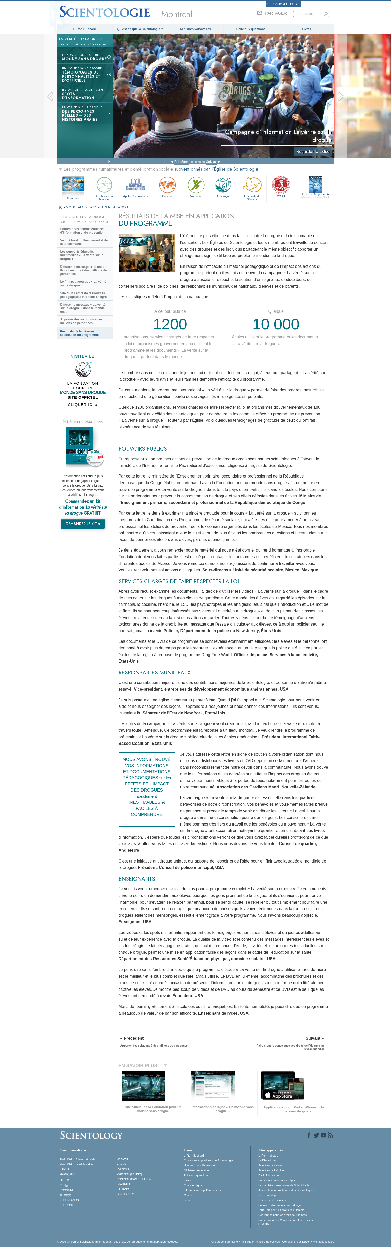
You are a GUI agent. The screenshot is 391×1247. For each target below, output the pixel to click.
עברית (64, 1180)
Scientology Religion (271, 1170)
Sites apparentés (282, 4)
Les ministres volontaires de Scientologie (283, 1185)
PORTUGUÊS (125, 1194)
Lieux (187, 1200)
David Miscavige (268, 1175)
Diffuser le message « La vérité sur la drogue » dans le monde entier (83, 308)
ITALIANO (122, 1189)
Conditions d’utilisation (296, 1241)
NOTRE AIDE (76, 207)
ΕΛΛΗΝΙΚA (123, 1184)
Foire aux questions (250, 29)
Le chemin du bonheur (104, 187)
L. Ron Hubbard (84, 29)
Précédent (181, 161)
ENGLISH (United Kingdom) (77, 1164)
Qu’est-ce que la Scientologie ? (140, 29)
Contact (189, 1195)
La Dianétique (267, 1160)
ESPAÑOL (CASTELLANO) (133, 1179)
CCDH (281, 186)
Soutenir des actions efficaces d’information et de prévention (82, 230)
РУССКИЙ (66, 1190)
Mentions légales (323, 1241)
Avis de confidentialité (224, 1241)
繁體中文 (65, 1195)
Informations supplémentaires (202, 1190)
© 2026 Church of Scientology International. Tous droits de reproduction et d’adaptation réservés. (117, 1241)
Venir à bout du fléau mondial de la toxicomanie (84, 242)
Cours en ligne (193, 1185)
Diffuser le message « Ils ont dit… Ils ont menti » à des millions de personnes (85, 270)
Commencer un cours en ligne (277, 1180)
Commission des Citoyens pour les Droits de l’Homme (286, 1221)
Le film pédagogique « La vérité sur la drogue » (83, 283)
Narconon (196, 186)
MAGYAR (122, 1159)
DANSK (64, 1169)
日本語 (64, 1185)
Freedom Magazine (315, 195)
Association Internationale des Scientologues (286, 1190)
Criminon (168, 186)
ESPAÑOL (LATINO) (129, 1174)
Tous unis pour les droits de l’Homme (281, 1210)
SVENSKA (123, 1169)
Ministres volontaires (195, 29)
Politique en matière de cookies (260, 1241)
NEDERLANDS (69, 1200)
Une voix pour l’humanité (199, 1165)
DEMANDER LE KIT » (83, 523)
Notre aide (73, 198)
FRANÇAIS (67, 1174)
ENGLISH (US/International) (77, 1159)
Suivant (211, 161)
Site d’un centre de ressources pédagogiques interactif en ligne (84, 295)
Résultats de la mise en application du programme (79, 333)
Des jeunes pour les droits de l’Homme (282, 1214)
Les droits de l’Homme (252, 187)
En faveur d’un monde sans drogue (280, 1205)
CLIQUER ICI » (83, 404)
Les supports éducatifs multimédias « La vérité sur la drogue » (81, 255)
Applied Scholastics (135, 186)
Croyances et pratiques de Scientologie (208, 1160)
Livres (306, 29)
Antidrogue (223, 186)
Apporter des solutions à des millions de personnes (81, 321)
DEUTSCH (66, 1205)
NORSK (121, 1164)
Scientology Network (271, 1165)
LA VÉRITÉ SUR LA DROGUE (109, 207)
